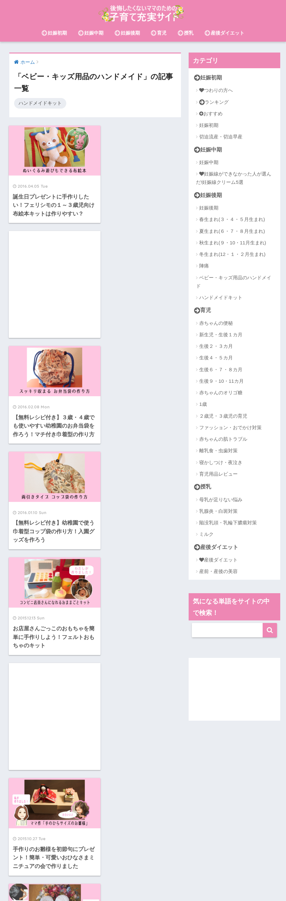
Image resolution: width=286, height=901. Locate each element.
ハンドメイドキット (40, 103)
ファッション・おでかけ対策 (230, 427)
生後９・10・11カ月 (221, 381)
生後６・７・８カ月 (220, 369)
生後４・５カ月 (216, 357)
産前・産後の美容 (218, 571)
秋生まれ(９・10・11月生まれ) (232, 242)
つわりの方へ (216, 90)
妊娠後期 (127, 33)
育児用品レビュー (218, 474)
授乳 (185, 33)
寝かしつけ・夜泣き (220, 462)
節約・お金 (255, 873)
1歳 (203, 404)
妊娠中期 (90, 33)
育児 (159, 33)
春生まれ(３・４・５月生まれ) (232, 219)
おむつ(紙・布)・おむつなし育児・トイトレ (143, 882)
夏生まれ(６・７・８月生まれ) (232, 231)
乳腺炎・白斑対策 (218, 511)
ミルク (206, 534)
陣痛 (204, 265)
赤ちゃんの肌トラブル (223, 439)
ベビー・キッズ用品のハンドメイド (233, 282)
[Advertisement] (139, 179)
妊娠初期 (54, 33)
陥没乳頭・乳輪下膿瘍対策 (228, 522)
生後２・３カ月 (216, 346)
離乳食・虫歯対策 (218, 450)
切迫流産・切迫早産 (220, 136)
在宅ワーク (182, 873)
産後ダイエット (224, 33)
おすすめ (211, 113)
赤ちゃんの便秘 (216, 323)
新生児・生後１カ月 (220, 334)
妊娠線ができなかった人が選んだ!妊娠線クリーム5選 (233, 178)
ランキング (214, 102)
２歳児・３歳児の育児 (223, 416)
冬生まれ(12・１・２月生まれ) (232, 254)
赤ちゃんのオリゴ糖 (220, 392)
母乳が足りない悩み (220, 499)
